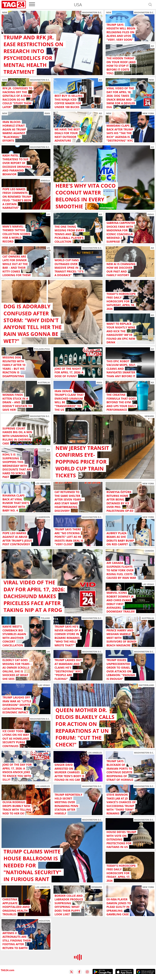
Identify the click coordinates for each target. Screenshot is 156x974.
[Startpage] (14, 4)
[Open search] (150, 5)
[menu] (32, 4)
